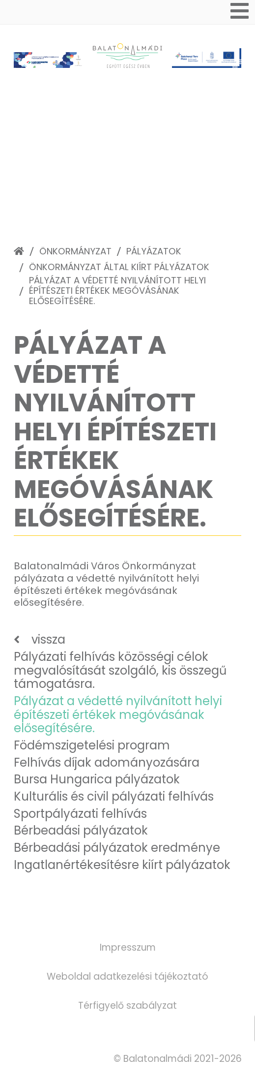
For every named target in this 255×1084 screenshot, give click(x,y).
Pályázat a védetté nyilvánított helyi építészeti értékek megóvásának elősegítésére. (117, 290)
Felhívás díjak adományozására (106, 762)
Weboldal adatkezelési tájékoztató (127, 976)
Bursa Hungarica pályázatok (97, 779)
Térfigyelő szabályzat (127, 1005)
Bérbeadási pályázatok (81, 830)
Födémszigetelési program (92, 745)
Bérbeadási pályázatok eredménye (117, 847)
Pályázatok (153, 251)
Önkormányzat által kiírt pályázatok (119, 267)
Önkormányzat (75, 251)
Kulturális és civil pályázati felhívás (114, 796)
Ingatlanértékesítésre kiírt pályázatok (122, 865)
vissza (48, 640)
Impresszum (128, 947)
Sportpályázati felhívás (80, 813)
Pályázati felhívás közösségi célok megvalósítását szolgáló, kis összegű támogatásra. (120, 670)
